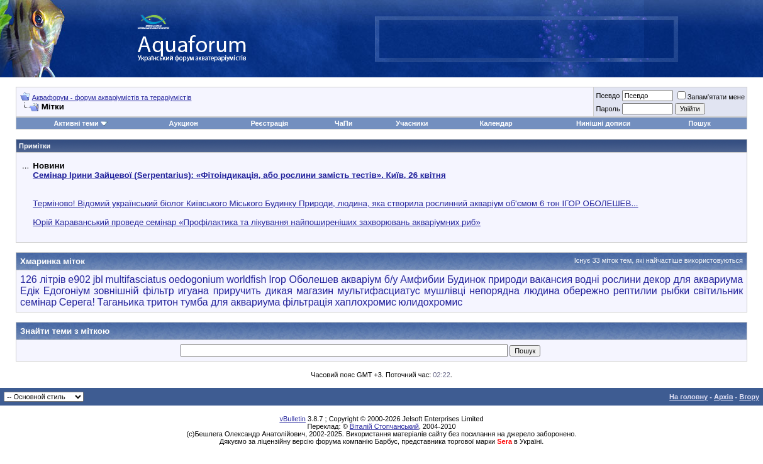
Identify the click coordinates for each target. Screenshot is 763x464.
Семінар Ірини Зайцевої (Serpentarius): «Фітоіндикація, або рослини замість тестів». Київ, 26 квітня (239, 175)
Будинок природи (487, 279)
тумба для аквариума (231, 302)
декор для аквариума (693, 279)
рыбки (675, 290)
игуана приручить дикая (235, 290)
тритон (162, 302)
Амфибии (422, 279)
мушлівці (444, 290)
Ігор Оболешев (303, 279)
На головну (688, 396)
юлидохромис (431, 302)
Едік (30, 290)
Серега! (77, 302)
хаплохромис (365, 302)
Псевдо (608, 95)
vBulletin (292, 419)
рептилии (635, 290)
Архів (723, 396)
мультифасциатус (378, 290)
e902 (79, 279)
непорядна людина (514, 290)
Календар (495, 123)
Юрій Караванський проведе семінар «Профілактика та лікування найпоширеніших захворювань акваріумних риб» (257, 222)
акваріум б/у (369, 279)
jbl (98, 279)
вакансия (551, 279)
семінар (38, 302)
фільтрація (307, 302)
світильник (718, 290)
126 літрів (42, 279)
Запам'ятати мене (711, 97)
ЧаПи (344, 123)
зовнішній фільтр (134, 290)
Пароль (608, 109)
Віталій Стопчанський (384, 426)
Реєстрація (269, 123)
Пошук (699, 123)
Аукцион (183, 123)
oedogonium (196, 279)
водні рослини (608, 279)
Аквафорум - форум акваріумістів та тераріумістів (112, 97)
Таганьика (121, 302)
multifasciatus (136, 279)
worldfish (246, 279)
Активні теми (75, 123)
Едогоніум (67, 290)
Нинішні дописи (603, 123)
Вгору (749, 396)
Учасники (412, 123)
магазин (314, 290)
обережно (587, 290)
